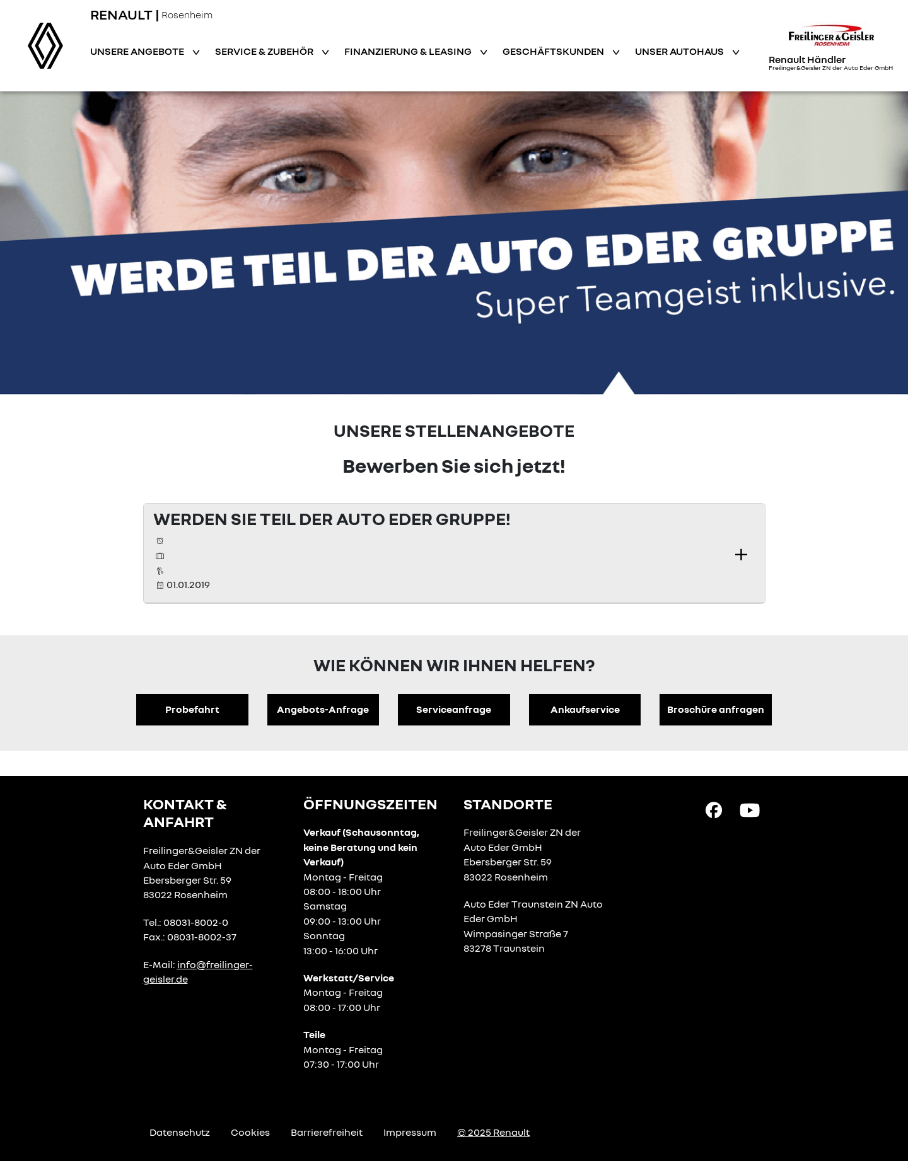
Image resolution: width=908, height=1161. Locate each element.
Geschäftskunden (554, 51)
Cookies (250, 1132)
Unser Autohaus (680, 51)
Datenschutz (179, 1132)
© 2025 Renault (493, 1132)
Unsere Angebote (138, 51)
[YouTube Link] (749, 809)
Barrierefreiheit (327, 1132)
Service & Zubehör (265, 51)
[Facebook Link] (714, 809)
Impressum (409, 1132)
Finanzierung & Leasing (409, 51)
